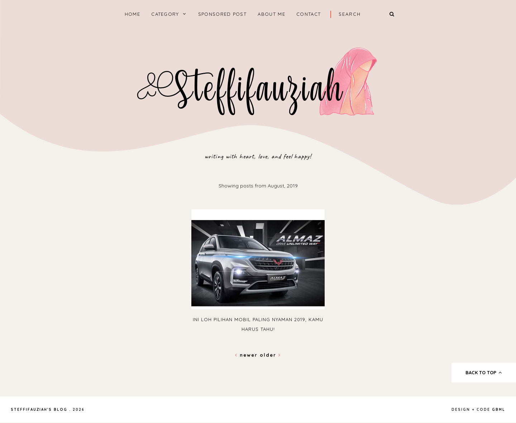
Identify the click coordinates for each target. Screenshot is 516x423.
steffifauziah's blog (39, 409)
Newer (247, 355)
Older (270, 355)
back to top (483, 372)
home (132, 14)
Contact (308, 14)
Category (165, 14)
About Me (271, 14)
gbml (498, 409)
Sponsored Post (222, 14)
